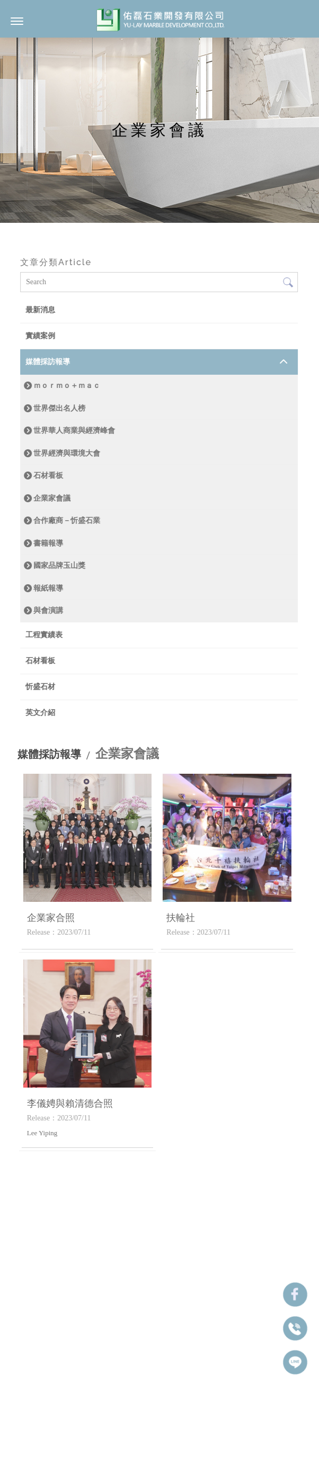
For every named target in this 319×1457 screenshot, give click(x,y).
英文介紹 (40, 713)
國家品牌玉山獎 (59, 565)
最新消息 (40, 310)
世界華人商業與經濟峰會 (74, 430)
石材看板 (48, 475)
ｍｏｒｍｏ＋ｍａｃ (66, 385)
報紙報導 (48, 588)
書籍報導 (48, 543)
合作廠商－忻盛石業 (66, 520)
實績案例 (40, 336)
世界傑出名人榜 (59, 408)
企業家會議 (51, 498)
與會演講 (48, 610)
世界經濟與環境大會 (66, 453)
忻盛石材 (40, 687)
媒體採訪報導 (47, 362)
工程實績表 (44, 635)
